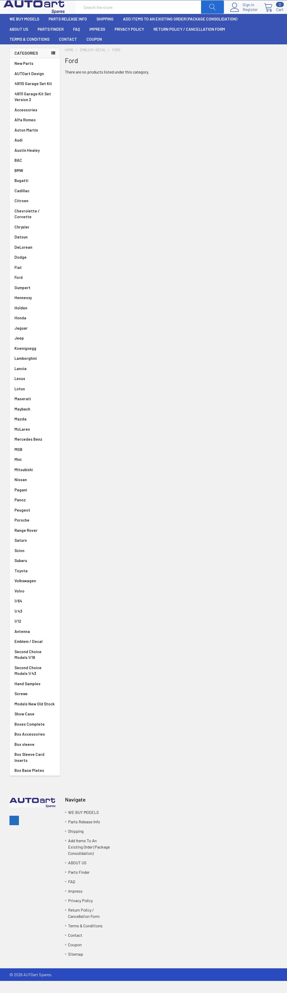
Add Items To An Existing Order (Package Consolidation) (180, 31)
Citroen (34, 213)
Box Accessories (29, 746)
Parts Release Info (68, 31)
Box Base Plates (29, 782)
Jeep (34, 350)
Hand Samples (27, 695)
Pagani (34, 502)
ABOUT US (18, 41)
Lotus (34, 401)
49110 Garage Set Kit (33, 95)
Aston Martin (34, 142)
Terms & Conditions (29, 51)
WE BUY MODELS (24, 31)
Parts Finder (51, 41)
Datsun (34, 249)
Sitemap (75, 966)
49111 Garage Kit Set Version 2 (32, 108)
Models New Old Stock (34, 716)
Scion (19, 562)
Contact (68, 51)
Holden (34, 320)
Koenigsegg (34, 360)
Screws (21, 705)
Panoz (20, 512)
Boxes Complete (29, 736)
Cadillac (34, 203)
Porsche (34, 532)
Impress (97, 41)
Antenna (34, 644)
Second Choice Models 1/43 (28, 682)
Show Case (24, 726)
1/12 (34, 633)
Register (244, 15)
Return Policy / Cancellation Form (189, 41)
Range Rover (34, 542)
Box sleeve (24, 756)
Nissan (34, 492)
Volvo (34, 603)
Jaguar (34, 340)
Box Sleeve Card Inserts (29, 769)
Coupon (94, 51)
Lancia (34, 381)
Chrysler (34, 239)
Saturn (20, 552)
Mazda (34, 431)
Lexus (34, 391)
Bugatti (34, 193)
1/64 (34, 613)
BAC (18, 172)
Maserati (34, 411)
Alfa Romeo (34, 132)
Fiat (34, 280)
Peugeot (34, 522)
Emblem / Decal (34, 654)
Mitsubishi (34, 482)
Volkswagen (34, 593)
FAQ (76, 41)
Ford (34, 290)
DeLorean (34, 259)
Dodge (34, 269)
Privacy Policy (129, 41)
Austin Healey (34, 162)
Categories (26, 65)
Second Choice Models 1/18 (28, 666)
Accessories (25, 121)
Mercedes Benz (34, 451)
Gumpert (34, 300)
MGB (34, 462)
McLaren (34, 441)
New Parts (23, 75)
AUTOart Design (29, 85)
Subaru (34, 573)
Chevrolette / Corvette (34, 226)
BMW (34, 183)
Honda (34, 330)
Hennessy (34, 310)
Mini (34, 472)
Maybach (34, 421)
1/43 (34, 623)
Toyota (34, 583)
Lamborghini (34, 370)
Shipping (105, 31)
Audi (34, 152)
